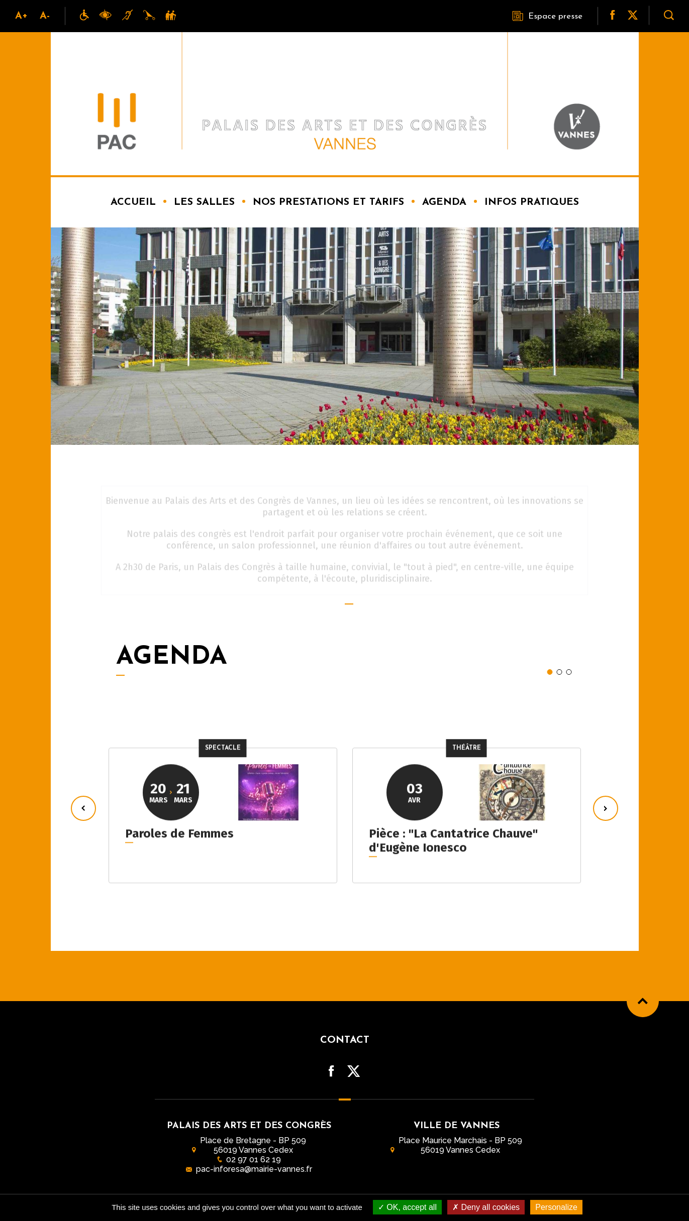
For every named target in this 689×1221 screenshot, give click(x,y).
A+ (21, 16)
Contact (344, 1040)
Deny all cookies (486, 1207)
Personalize (556, 1207)
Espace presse (547, 16)
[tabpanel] (223, 808)
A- (45, 16)
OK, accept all (407, 1207)
